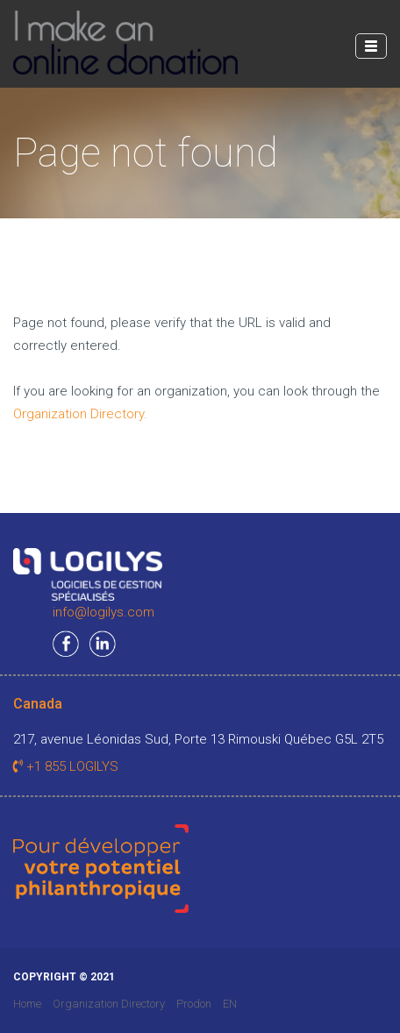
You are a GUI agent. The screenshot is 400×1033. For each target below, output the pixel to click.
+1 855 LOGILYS (65, 766)
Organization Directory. (80, 414)
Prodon (193, 1003)
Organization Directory (109, 1003)
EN (230, 1003)
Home (27, 1003)
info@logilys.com (103, 612)
